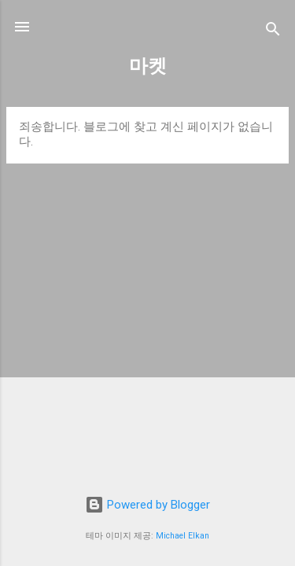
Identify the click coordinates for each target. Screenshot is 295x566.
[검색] (273, 32)
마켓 (148, 66)
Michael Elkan (182, 536)
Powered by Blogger (147, 505)
